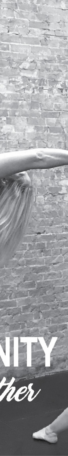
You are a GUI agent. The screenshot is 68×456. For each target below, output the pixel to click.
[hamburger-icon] (65, 2)
